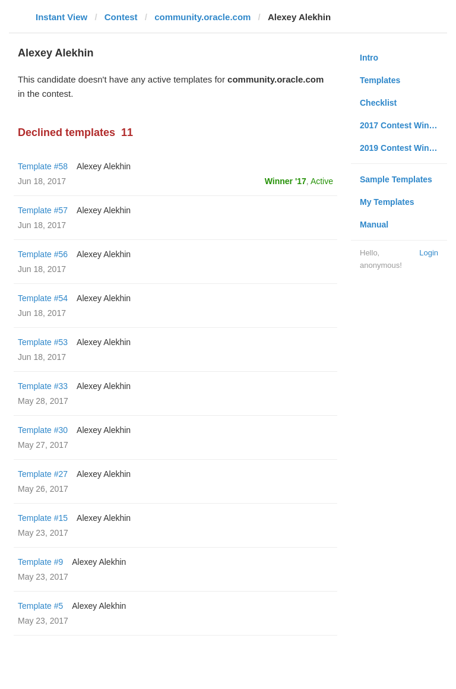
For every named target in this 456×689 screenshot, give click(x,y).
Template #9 (40, 562)
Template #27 (43, 474)
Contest (121, 17)
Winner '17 (285, 181)
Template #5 (40, 606)
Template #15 (43, 518)
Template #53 (43, 342)
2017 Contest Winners (403, 125)
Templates (380, 80)
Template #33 (43, 386)
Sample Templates (396, 179)
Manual (374, 224)
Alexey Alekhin (104, 166)
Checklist (378, 103)
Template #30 (43, 430)
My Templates (387, 202)
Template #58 (43, 166)
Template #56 (43, 254)
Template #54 (43, 298)
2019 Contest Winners (403, 148)
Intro (369, 57)
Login (428, 252)
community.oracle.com (202, 17)
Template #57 (43, 210)
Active (322, 181)
